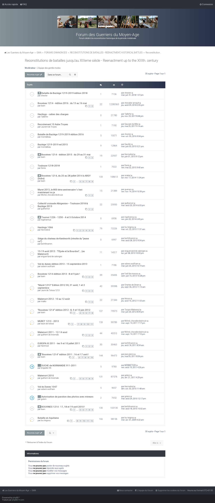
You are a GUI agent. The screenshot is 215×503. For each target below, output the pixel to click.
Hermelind (129, 154)
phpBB (16, 498)
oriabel (127, 175)
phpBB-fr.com (18, 500)
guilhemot (45, 209)
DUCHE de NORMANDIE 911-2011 (59, 365)
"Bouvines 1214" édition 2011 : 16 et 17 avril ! (65, 354)
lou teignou (129, 227)
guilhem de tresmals (50, 335)
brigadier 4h (46, 368)
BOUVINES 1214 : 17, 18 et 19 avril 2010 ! (63, 406)
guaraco (128, 189)
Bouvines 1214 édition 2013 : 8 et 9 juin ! (59, 273)
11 (92, 324)
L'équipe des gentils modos (49, 68)
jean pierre (129, 354)
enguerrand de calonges (51, 256)
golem (127, 375)
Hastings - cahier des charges (53, 114)
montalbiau (46, 137)
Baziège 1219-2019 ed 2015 (53, 144)
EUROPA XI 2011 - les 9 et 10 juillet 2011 (59, 343)
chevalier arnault (132, 103)
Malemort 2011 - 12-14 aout (52, 332)
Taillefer (44, 117)
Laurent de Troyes (49, 127)
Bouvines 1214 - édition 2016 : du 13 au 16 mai (62, 103)
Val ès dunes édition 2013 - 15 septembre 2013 (62, 264)
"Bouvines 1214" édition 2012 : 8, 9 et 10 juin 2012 (64, 310)
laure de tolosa (47, 323)
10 (88, 324)
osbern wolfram (48, 266)
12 (92, 421)
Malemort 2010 (46, 375)
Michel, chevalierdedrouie (52, 195)
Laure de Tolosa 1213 (50, 290)
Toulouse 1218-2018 (49, 165)
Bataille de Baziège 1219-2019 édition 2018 (64, 93)
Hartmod (45, 346)
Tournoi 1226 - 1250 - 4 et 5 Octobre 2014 (63, 217)
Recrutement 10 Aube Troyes (53, 124)
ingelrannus (46, 220)
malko (43, 301)
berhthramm (46, 244)
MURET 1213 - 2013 (48, 321)
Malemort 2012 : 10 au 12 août (54, 298)
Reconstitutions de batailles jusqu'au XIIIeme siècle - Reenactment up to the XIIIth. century (91, 61)
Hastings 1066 (45, 227)
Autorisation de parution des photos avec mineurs (67, 396)
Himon (127, 298)
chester (44, 95)
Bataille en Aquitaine (48, 418)
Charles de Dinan (132, 285)
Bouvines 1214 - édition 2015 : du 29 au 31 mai (65, 154)
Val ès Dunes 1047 (47, 386)
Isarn (43, 106)
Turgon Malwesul (132, 310)
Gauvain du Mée (131, 124)
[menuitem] (23, 4)
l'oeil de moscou (131, 273)
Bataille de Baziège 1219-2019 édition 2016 (61, 134)
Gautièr (128, 144)
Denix (43, 168)
